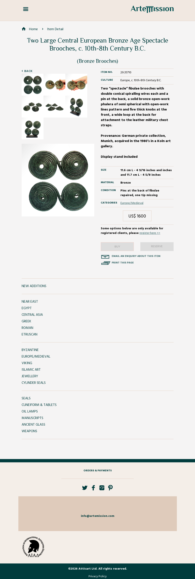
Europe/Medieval (131, 203)
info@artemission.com (97, 516)
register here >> (149, 233)
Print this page (123, 263)
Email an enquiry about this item (136, 256)
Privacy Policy (98, 576)
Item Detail (55, 29)
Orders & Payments (98, 470)
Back (28, 71)
